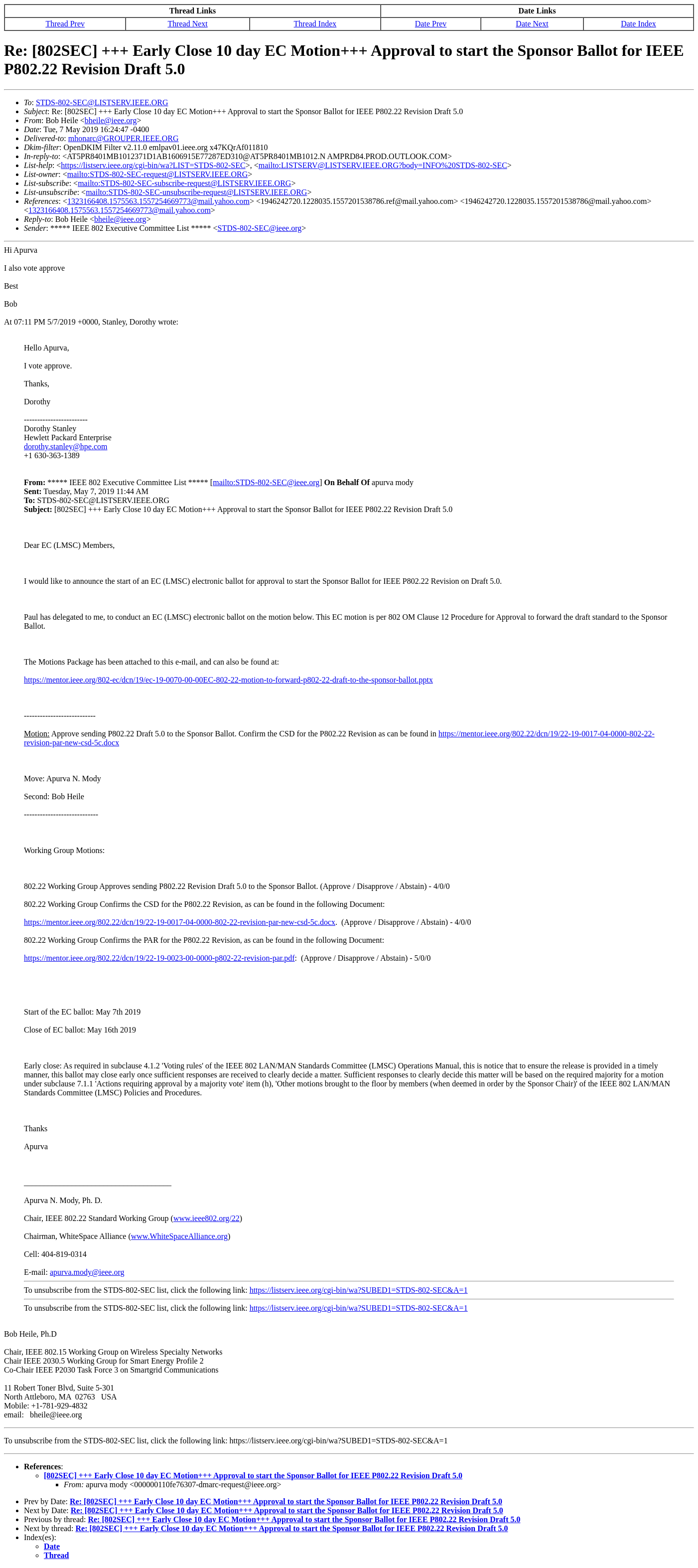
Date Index (638, 23)
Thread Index (315, 23)
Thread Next (187, 23)
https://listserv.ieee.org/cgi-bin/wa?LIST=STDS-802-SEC (153, 165)
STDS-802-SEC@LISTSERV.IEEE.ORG (102, 102)
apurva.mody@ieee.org (87, 1272)
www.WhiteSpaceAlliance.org (179, 1236)
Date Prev (431, 23)
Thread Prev (65, 23)
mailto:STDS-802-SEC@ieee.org (266, 482)
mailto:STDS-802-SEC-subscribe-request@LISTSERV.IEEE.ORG (184, 183)
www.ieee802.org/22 (206, 1218)
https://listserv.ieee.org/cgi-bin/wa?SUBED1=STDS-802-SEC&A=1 (359, 1290)
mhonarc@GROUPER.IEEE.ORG (123, 138)
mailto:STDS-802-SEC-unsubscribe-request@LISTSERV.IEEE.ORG (196, 192)
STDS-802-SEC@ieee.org (260, 228)
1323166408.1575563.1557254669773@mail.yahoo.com (158, 201)
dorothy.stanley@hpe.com (65, 446)
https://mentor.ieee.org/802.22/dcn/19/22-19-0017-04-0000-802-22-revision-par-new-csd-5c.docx (179, 922)
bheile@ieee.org (111, 120)
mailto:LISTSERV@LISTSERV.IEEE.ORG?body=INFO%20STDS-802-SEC (383, 165)
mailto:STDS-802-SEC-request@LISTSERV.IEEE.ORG (157, 174)
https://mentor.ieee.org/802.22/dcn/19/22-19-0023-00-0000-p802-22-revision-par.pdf (159, 958)
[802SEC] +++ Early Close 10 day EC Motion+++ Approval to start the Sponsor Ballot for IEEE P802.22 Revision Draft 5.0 (253, 1475)
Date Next (532, 23)
